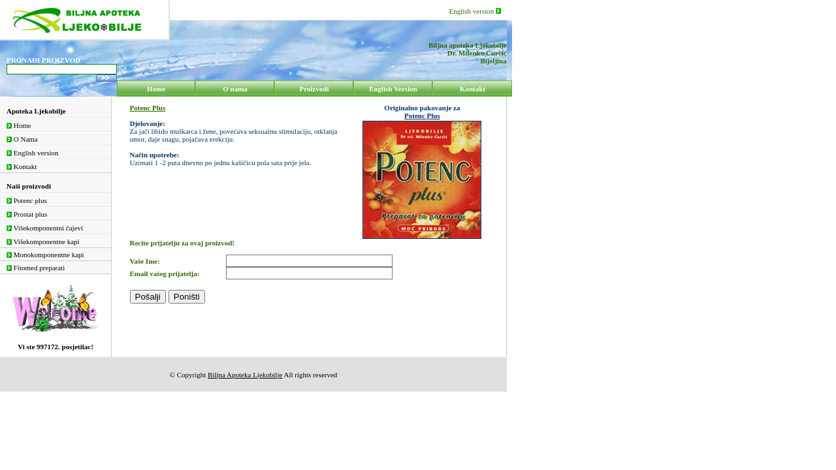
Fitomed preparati (36, 268)
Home (19, 125)
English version (475, 11)
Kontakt (22, 166)
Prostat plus (27, 214)
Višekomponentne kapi (43, 241)
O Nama (22, 139)
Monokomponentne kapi (45, 254)
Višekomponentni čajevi (45, 228)
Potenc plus (27, 200)
